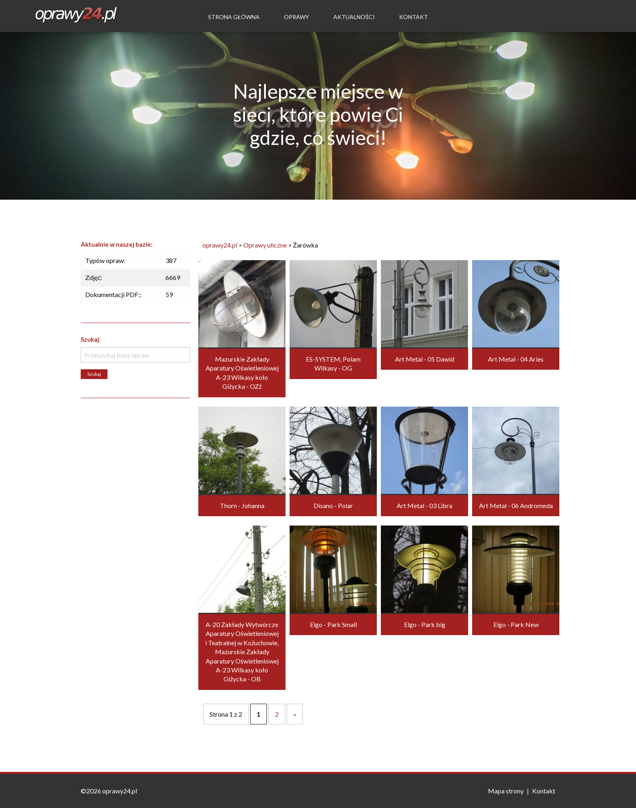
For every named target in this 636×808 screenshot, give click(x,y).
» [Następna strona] (295, 714)
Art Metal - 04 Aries (516, 359)
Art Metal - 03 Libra (424, 505)
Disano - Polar (333, 505)
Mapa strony (506, 791)
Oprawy (296, 16)
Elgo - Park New (516, 624)
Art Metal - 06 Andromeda (516, 505)
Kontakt (413, 16)
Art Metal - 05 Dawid (424, 359)
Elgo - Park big (424, 624)
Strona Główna (234, 16)
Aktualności (354, 16)
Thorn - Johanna (242, 505)
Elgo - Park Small (333, 624)
